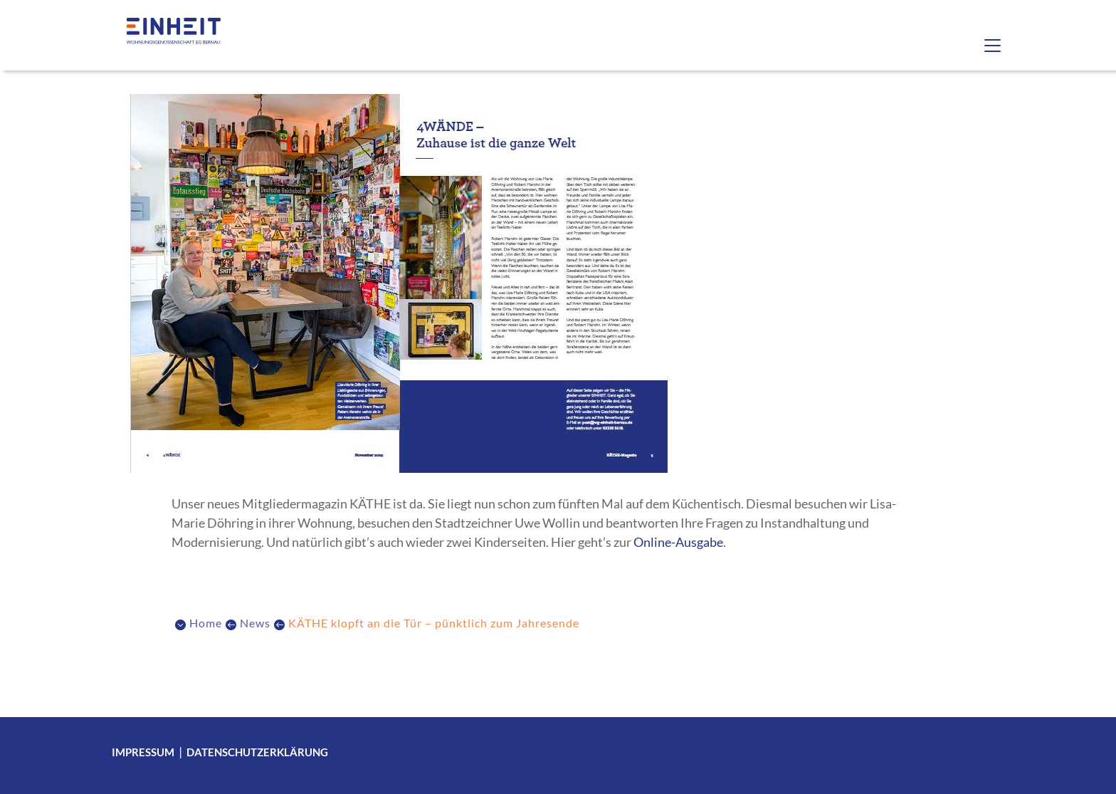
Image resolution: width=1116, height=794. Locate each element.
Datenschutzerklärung (257, 752)
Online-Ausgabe (678, 542)
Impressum (143, 752)
